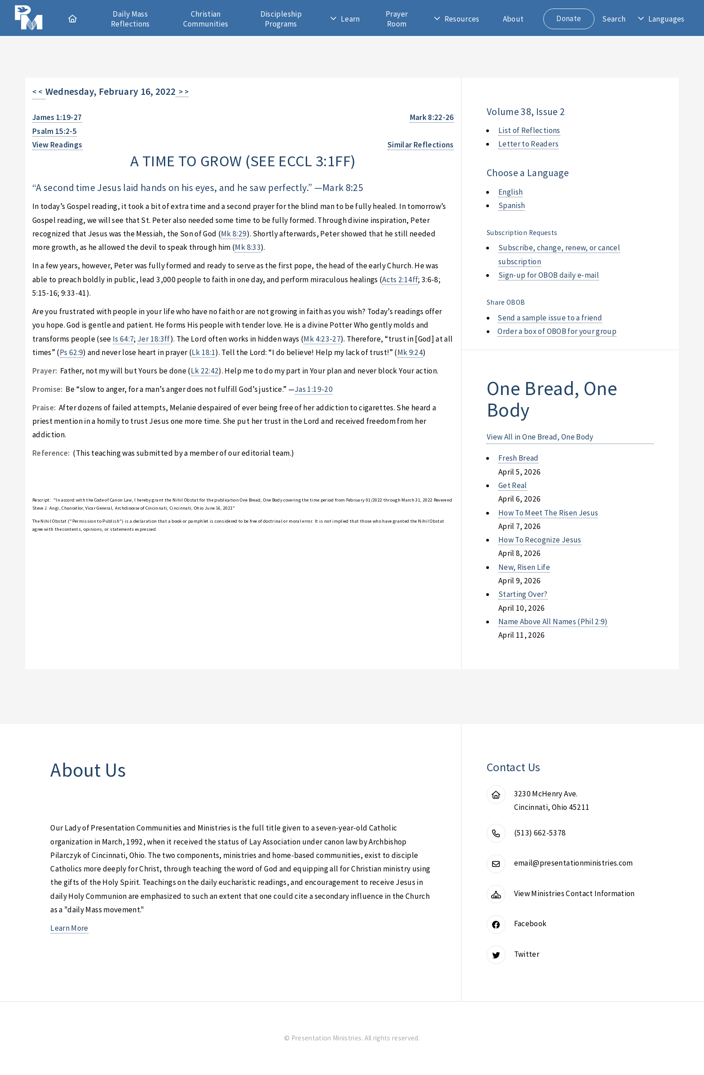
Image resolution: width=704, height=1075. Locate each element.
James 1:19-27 (57, 117)
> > (182, 92)
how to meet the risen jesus (548, 513)
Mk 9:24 (410, 352)
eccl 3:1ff (314, 160)
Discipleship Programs (281, 19)
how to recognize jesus (539, 540)
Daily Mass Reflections (130, 19)
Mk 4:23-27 (322, 339)
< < (38, 92)
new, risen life (524, 567)
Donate (568, 18)
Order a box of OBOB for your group (556, 331)
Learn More (69, 928)
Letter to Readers (528, 144)
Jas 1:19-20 (314, 389)
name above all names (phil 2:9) (553, 621)
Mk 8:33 (247, 247)
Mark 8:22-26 (432, 117)
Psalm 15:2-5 (54, 131)
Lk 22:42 (205, 371)
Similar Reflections (420, 145)
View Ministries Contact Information (574, 893)
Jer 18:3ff (153, 339)
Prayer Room (397, 19)
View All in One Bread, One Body (540, 437)
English (510, 192)
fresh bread (518, 458)
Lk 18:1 (204, 352)
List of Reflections (529, 130)
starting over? (523, 594)
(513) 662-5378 (540, 833)
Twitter (526, 954)
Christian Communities (206, 19)
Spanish (511, 205)
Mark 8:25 (342, 188)
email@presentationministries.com (573, 863)
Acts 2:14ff (400, 279)
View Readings (57, 145)
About (513, 19)
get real (512, 485)
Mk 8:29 (233, 234)
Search (613, 19)
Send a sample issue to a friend (549, 318)
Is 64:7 (123, 339)
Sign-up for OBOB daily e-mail (548, 275)
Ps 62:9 (71, 352)
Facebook (530, 923)
